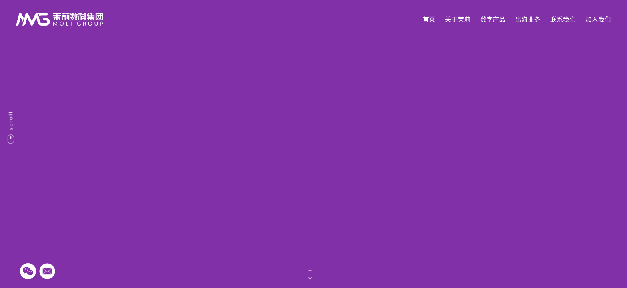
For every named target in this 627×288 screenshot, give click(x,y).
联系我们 (563, 19)
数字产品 (492, 19)
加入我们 (598, 19)
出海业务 (528, 19)
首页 (429, 19)
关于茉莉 (458, 19)
